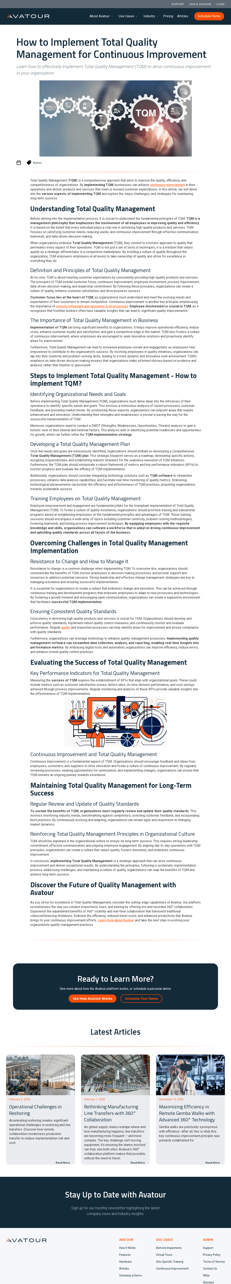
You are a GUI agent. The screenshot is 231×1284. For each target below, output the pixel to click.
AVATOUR (126, 1239)
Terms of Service (214, 1261)
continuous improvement (167, 185)
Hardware (125, 1261)
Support (208, 1247)
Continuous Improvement (172, 1268)
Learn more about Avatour (116, 920)
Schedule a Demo (130, 1275)
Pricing (168, 16)
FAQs (206, 1275)
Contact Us (210, 1268)
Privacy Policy (211, 1254)
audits (65, 627)
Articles (182, 16)
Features (125, 1254)
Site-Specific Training (169, 1261)
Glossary (208, 1282)
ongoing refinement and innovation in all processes (92, 306)
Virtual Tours (164, 1254)
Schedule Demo (209, 16)
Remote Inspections (169, 1247)
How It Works (127, 1247)
